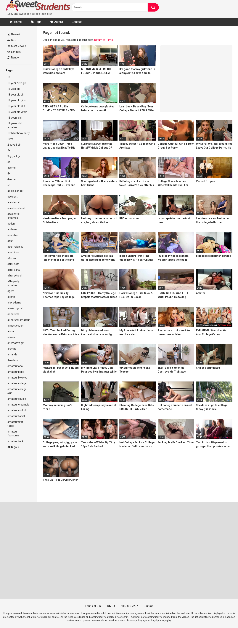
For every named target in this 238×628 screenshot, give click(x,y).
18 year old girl (15, 94)
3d (8, 161)
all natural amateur (18, 319)
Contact (77, 22)
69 (8, 185)
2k (8, 150)
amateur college (17, 383)
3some (11, 167)
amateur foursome (13, 433)
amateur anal (15, 366)
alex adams (14, 302)
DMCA (111, 606)
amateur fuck (15, 441)
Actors (58, 22)
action (11, 223)
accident (12, 196)
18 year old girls (16, 100)
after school (14, 275)
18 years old (14, 117)
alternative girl (15, 342)
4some (11, 179)
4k (8, 173)
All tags (13, 447)
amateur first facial (15, 423)
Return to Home (103, 39)
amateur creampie (18, 404)
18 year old (13, 88)
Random (14, 57)
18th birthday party (18, 133)
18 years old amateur (14, 125)
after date (13, 264)
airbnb (11, 296)
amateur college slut (17, 391)
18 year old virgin (17, 111)
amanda (12, 354)
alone (10, 331)
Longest (14, 51)
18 (8, 77)
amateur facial (16, 416)
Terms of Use (93, 606)
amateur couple (16, 398)
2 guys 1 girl (14, 144)
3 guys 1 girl (14, 156)
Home (18, 22)
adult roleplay (15, 246)
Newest (14, 34)
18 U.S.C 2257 (129, 606)
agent (10, 291)
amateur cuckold (17, 410)
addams (12, 229)
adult (10, 240)
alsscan (11, 337)
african (11, 258)
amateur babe (15, 371)
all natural (13, 314)
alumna (11, 348)
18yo (10, 138)
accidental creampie (13, 215)
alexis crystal (14, 308)
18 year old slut (16, 106)
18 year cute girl (16, 83)
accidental (13, 202)
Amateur (12, 360)
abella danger (15, 190)
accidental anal (16, 208)
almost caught (15, 325)
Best (12, 40)
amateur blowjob (17, 377)
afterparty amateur (13, 283)
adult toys (13, 252)
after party (13, 269)
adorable (12, 235)
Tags (38, 22)
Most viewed (16, 45)
